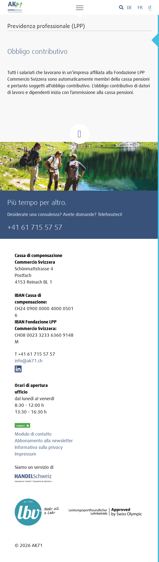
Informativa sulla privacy (39, 447)
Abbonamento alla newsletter (44, 440)
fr (140, 7)
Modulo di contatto (33, 434)
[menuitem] (129, 7)
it (150, 7)
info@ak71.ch (28, 360)
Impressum (25, 453)
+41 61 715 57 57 (34, 227)
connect (22, 425)
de (129, 7)
